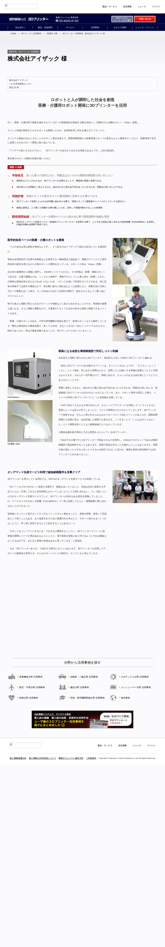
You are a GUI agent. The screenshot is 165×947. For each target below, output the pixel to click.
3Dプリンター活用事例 (31, 33)
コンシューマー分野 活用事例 (136, 687)
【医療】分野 (52, 33)
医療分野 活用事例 (28, 697)
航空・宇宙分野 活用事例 (32, 687)
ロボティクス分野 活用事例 (134, 677)
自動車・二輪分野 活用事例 (84, 677)
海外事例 (125, 697)
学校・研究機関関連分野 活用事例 (87, 697)
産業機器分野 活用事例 (30, 677)
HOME (13, 33)
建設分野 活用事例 (79, 687)
